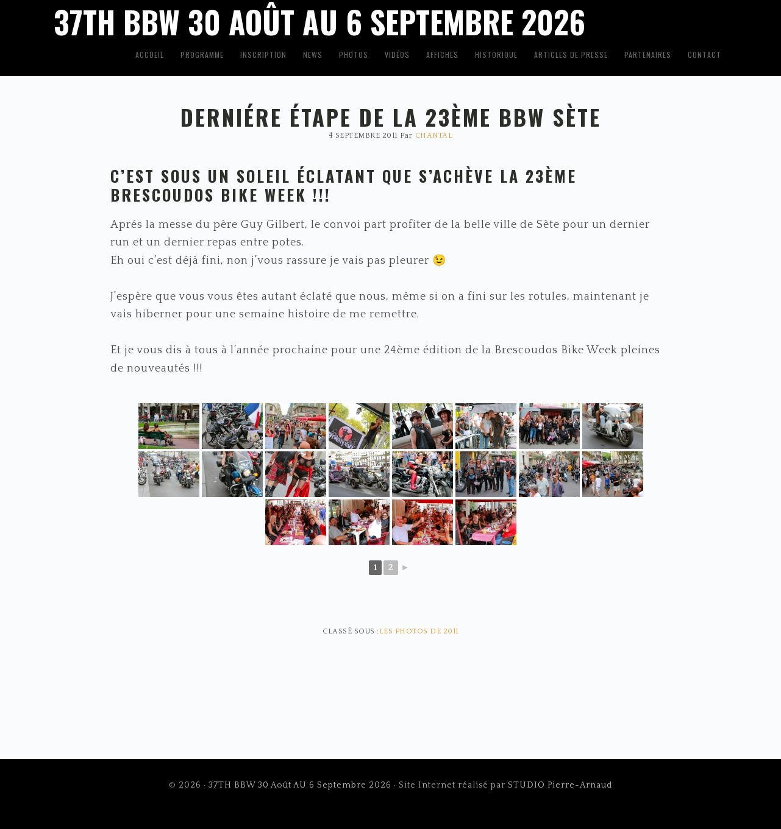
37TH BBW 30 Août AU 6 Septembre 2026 (300, 785)
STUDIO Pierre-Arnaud (560, 785)
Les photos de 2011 (418, 631)
